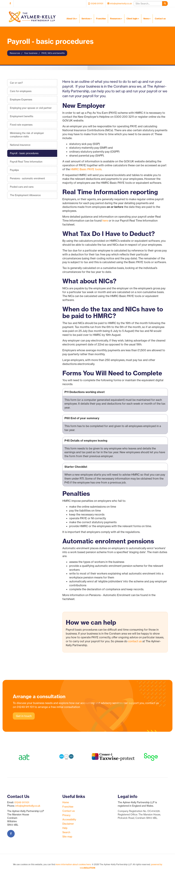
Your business (30, 53)
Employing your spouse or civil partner (31, 107)
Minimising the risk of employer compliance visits (27, 135)
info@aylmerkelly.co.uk (27, 805)
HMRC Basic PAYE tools (86, 169)
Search (66, 832)
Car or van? (16, 82)
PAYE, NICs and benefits (53, 53)
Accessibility (69, 819)
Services (87, 18)
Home (65, 802)
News (147, 18)
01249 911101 (21, 802)
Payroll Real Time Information (26, 161)
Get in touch (24, 716)
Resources (116, 18)
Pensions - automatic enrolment (27, 178)
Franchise (101, 18)
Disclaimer (68, 823)
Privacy (66, 815)
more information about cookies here (73, 864)
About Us (71, 18)
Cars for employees (20, 91)
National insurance (20, 144)
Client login (132, 18)
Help (64, 828)
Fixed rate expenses (21, 124)
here (105, 220)
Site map (67, 836)
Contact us (160, 18)
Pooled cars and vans (21, 186)
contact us (135, 641)
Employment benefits (21, 116)
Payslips (14, 170)
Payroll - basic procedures (24, 153)
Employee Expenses (21, 99)
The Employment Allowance (25, 195)
